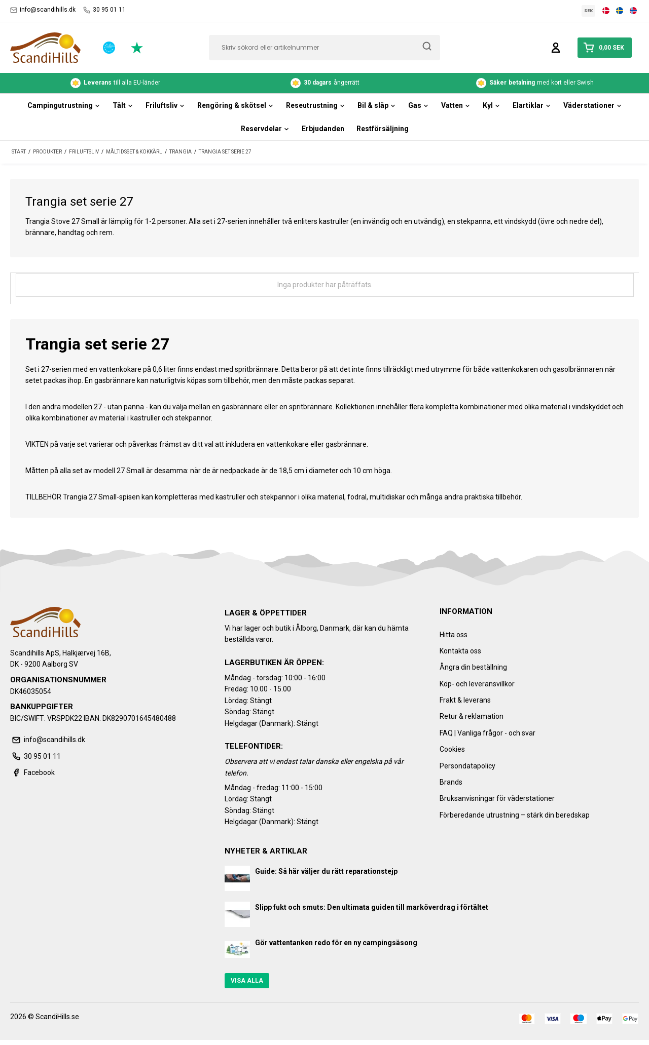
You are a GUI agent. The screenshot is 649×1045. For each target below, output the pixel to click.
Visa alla (247, 980)
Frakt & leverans (465, 700)
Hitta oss (453, 635)
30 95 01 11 (104, 10)
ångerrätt (325, 83)
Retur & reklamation (471, 716)
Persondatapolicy (467, 766)
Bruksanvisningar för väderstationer (497, 798)
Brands (451, 782)
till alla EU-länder (115, 83)
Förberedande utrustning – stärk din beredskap (515, 815)
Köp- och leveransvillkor (477, 684)
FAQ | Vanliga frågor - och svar (487, 733)
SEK (588, 11)
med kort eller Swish (535, 83)
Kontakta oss (460, 651)
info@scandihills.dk (43, 10)
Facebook (32, 772)
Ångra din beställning (473, 667)
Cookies (452, 749)
